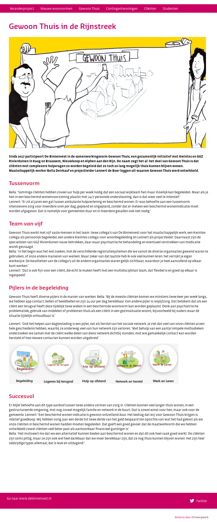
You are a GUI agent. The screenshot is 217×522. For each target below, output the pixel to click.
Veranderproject (22, 8)
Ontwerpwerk (200, 517)
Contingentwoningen (122, 8)
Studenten (170, 8)
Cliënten (150, 8)
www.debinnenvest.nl (35, 498)
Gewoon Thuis (89, 8)
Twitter (201, 501)
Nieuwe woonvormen (56, 8)
